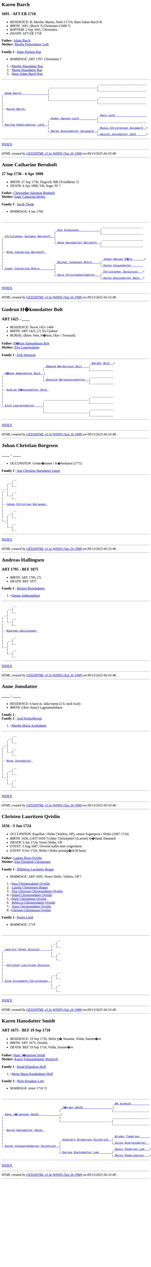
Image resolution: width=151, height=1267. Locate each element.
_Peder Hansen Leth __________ (73, 126)
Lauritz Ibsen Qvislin (27, 920)
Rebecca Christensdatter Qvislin (33, 965)
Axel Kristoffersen (29, 770)
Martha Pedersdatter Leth (32, 44)
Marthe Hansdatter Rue (27, 66)
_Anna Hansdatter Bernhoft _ (78, 257)
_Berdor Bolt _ (101, 384)
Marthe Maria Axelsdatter (29, 777)
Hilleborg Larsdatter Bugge (35, 932)
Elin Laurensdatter (27, 368)
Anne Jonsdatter (20, 818)
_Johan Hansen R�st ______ (123, 276)
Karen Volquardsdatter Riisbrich (36, 1132)
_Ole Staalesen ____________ (78, 242)
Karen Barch (16, 114)
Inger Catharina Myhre (30, 207)
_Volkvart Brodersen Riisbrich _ (86, 1219)
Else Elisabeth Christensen (32, 924)
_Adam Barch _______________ (25, 95)
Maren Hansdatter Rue (27, 70)
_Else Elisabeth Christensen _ (27, 1052)
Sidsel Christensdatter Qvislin (32, 957)
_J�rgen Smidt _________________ (87, 1181)
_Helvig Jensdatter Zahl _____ (122, 145)
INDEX (7, 155)
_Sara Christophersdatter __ (78, 295)
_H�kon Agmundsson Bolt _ (23, 396)
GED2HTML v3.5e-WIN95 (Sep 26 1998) (54, 164)
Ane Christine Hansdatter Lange (38, 501)
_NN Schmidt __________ (131, 1177)
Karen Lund (25, 980)
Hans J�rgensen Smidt (29, 1128)
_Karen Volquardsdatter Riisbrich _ (31, 1226)
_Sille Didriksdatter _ (131, 1223)
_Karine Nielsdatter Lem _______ (86, 1234)
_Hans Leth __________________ (122, 122)
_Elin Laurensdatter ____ (23, 434)
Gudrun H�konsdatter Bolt (28, 415)
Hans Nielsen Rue (29, 52)
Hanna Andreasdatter (26, 636)
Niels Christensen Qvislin (29, 961)
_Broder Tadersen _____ (131, 1215)
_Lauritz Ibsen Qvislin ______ (27, 1014)
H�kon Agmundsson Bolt (31, 364)
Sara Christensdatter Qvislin (31, 946)
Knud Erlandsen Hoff (31, 1140)
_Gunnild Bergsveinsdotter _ (66, 403)
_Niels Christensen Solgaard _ (122, 137)
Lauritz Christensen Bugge (30, 950)
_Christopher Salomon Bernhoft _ (28, 249)
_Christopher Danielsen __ (122, 291)
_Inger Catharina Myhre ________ (28, 287)
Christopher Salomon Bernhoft (34, 203)
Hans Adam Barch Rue (27, 74)
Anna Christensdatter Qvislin (31, 969)
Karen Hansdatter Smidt (25, 1208)
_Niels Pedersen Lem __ (131, 1230)
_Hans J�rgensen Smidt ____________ (32, 1189)
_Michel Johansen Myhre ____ (78, 280)
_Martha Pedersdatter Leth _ (25, 133)
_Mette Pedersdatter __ (131, 1238)
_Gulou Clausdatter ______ (122, 283)
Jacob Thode (25, 215)
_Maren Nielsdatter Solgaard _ (73, 141)
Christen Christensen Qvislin (31, 972)
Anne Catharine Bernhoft (26, 268)
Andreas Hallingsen (22, 677)
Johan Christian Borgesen (27, 540)
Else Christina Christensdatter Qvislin (37, 954)
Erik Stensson (26, 376)
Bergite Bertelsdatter (31, 629)
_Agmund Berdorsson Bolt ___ (66, 388)
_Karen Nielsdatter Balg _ (122, 299)
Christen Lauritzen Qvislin (29, 1033)
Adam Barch (21, 40)
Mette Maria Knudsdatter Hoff (32, 1147)
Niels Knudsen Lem (30, 1154)
